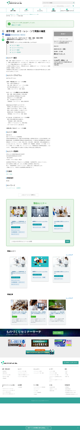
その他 (66, 401)
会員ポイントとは (53, 415)
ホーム (7, 14)
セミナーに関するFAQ (22, 403)
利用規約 (67, 413)
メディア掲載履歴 (37, 419)
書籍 (66, 399)
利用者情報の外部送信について (72, 420)
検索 (67, 268)
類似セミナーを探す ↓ (17, 25)
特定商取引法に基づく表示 (70, 419)
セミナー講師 (15, 50)
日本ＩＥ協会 (9, 174)
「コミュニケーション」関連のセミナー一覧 (28, 14)
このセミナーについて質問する (28, 194)
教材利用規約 (68, 415)
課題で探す (5, 399)
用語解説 (4, 404)
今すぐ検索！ (58, 359)
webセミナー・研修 (14, 14)
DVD (66, 397)
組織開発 (18, 188)
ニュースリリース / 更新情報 (39, 413)
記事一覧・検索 (6, 403)
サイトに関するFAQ (7, 418)
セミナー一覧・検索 (22, 397)
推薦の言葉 (52, 417)
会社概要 (20, 413)
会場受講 (8, 34)
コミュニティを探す (38, 397)
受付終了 (63, 34)
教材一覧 (67, 403)
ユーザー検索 (52, 397)
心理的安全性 (25, 231)
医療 (55, 226)
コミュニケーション (15, 34)
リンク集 (36, 417)
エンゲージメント (25, 233)
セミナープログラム (16, 47)
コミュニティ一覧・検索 (39, 399)
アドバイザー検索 (53, 399)
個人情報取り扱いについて (70, 417)
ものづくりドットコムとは (8, 415)
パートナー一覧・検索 (54, 401)
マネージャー (32, 231)
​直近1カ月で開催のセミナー (23, 401)
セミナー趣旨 (15, 45)
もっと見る (69, 281)
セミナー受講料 (15, 52)
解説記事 (15, 343)
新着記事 (4, 397)
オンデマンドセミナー (26, 226)
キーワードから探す (7, 401)
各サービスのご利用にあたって (9, 420)
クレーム (23, 34)
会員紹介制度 (52, 413)
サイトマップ (36, 415)
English (35, 420)
